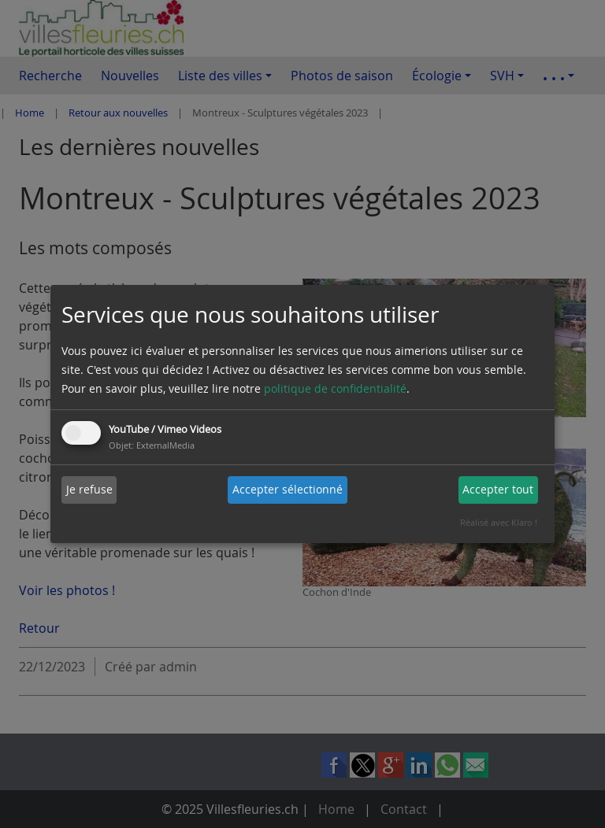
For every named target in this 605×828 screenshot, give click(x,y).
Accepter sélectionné (287, 489)
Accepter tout (497, 489)
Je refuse (89, 489)
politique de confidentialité (335, 388)
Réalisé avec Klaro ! (498, 522)
